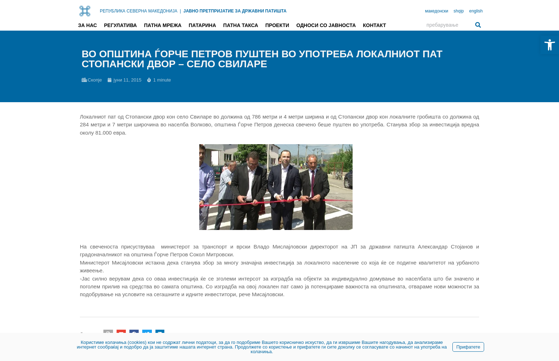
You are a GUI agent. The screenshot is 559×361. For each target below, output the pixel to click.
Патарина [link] (202, 25)
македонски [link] (436, 11)
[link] (549, 45)
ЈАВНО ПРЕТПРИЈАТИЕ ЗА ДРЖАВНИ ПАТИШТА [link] (235, 11)
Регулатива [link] (120, 25)
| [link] (180, 11)
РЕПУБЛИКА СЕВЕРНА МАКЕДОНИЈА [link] (138, 11)
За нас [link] (87, 25)
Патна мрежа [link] (162, 25)
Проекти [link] (277, 25)
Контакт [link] (374, 25)
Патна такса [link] (240, 25)
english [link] (476, 11)
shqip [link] (458, 11)
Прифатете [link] (468, 347)
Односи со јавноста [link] (326, 25)
